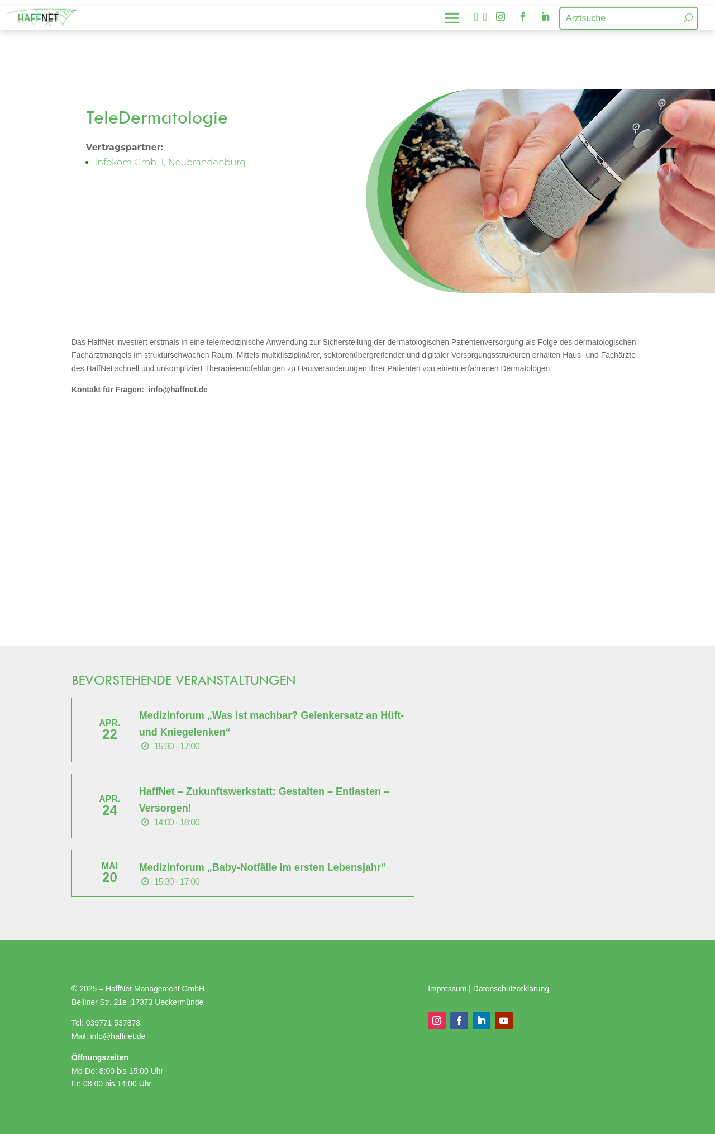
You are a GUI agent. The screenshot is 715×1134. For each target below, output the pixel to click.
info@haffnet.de (118, 1036)
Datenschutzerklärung (511, 988)
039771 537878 (113, 1022)
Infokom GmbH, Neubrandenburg (170, 162)
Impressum (448, 988)
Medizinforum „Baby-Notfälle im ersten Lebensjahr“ (262, 867)
